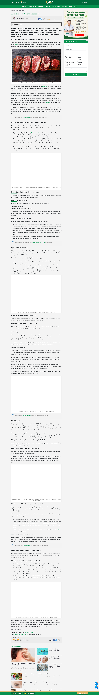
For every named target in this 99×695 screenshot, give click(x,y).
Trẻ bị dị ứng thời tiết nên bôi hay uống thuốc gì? (55, 657)
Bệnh (17, 10)
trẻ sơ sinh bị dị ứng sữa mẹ (38, 242)
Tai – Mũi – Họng (70, 62)
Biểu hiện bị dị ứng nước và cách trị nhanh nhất (55, 649)
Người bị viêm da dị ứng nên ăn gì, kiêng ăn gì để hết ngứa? (37, 674)
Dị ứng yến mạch (27, 415)
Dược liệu (40, 6)
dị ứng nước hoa (29, 632)
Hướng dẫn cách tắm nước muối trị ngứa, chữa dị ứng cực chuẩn (38, 690)
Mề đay (68, 59)
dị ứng (16, 44)
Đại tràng (80, 64)
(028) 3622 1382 (29, 693)
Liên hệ (75, 6)
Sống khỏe (47, 6)
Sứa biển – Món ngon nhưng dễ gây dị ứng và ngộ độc (54, 666)
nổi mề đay (25, 224)
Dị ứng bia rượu (26, 117)
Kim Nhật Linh (19, 18)
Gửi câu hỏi (75, 74)
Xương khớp (81, 61)
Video (70, 6)
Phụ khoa (68, 64)
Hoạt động (64, 6)
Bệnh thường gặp (32, 6)
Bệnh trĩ (80, 59)
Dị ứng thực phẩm (35, 133)
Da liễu (20, 10)
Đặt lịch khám (82, 693)
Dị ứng (23, 10)
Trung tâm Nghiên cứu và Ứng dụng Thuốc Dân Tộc (49, 2)
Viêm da (80, 57)
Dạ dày (67, 61)
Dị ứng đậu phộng (27, 545)
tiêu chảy (48, 102)
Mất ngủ (80, 62)
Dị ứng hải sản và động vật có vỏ (21, 634)
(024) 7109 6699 (16, 693)
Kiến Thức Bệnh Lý (56, 6)
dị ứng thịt (44, 86)
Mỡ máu (68, 66)
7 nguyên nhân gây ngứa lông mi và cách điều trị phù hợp (36, 682)
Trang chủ (24, 6)
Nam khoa (68, 57)
